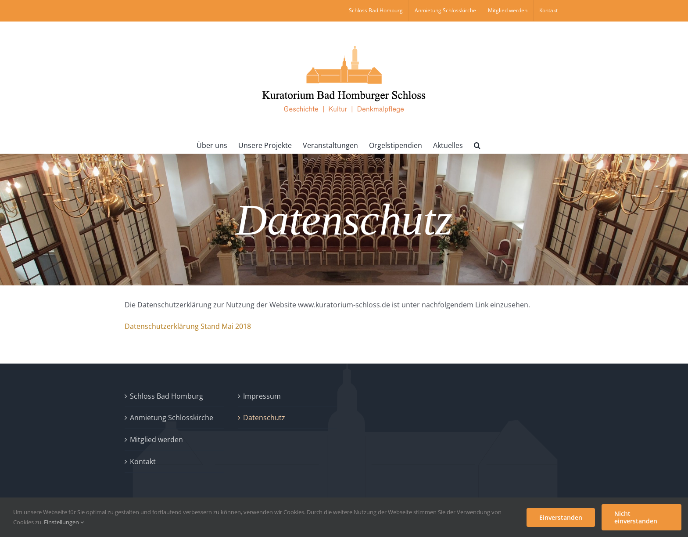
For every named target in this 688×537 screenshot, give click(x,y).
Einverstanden (560, 517)
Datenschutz (264, 417)
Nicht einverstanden (635, 517)
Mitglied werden (156, 439)
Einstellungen (64, 522)
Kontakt (143, 461)
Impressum (262, 396)
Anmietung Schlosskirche (171, 417)
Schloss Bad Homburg (166, 396)
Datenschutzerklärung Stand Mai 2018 (188, 326)
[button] (477, 144)
